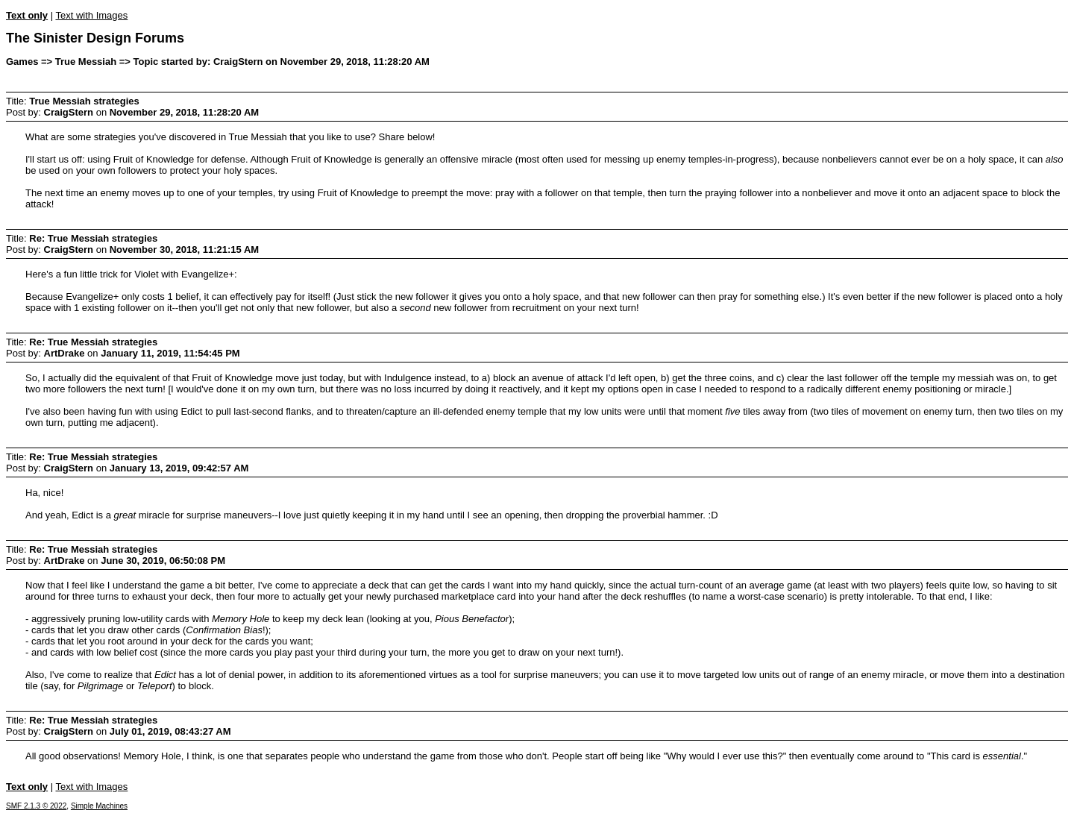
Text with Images (91, 15)
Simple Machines (99, 806)
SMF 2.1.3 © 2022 (36, 806)
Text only (27, 15)
